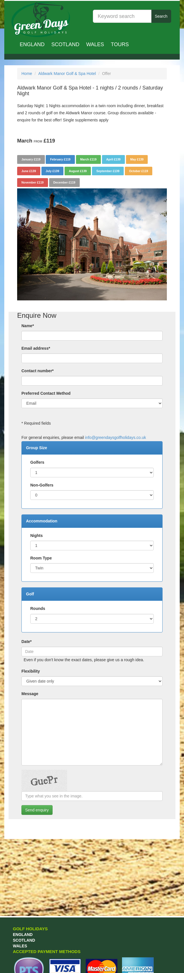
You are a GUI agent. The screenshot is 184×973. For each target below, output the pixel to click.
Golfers (37, 462)
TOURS (120, 44)
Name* (27, 325)
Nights (36, 535)
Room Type (41, 558)
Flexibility (30, 671)
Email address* (35, 348)
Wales (95, 44)
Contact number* (37, 371)
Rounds (37, 608)
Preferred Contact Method (46, 393)
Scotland (65, 44)
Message (29, 693)
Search (161, 16)
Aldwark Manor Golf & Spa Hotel (67, 73)
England (32, 44)
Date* (26, 641)
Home (26, 73)
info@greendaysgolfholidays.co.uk (115, 437)
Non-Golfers (41, 485)
